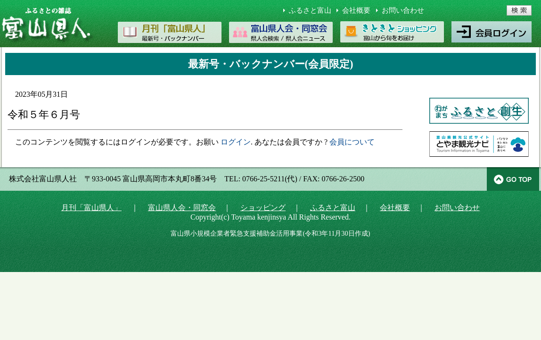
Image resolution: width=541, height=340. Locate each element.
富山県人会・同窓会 (182, 208)
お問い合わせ (403, 10)
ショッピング (263, 208)
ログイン (236, 142)
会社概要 (356, 10)
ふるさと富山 (310, 10)
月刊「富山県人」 (91, 208)
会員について (352, 142)
